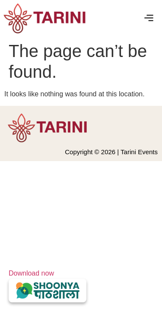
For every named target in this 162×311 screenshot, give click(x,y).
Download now (47, 286)
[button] (149, 18)
